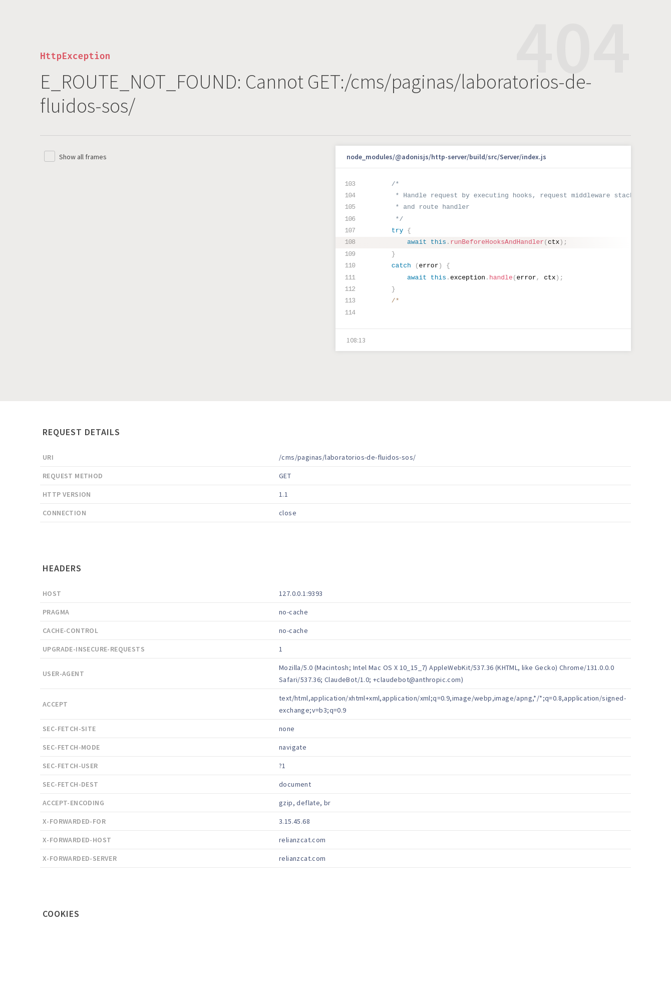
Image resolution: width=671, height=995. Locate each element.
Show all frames (83, 156)
